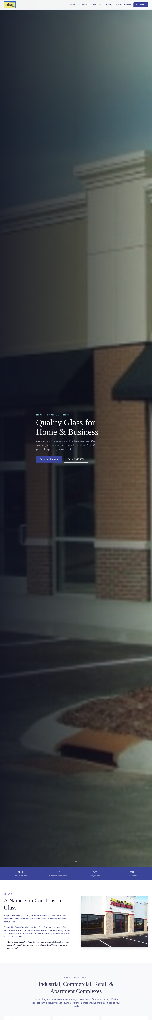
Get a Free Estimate (49, 459)
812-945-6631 (76, 459)
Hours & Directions (123, 5)
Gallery (109, 5)
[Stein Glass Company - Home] (10, 4)
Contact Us (140, 5)
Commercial (84, 5)
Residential (97, 5)
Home (72, 5)
